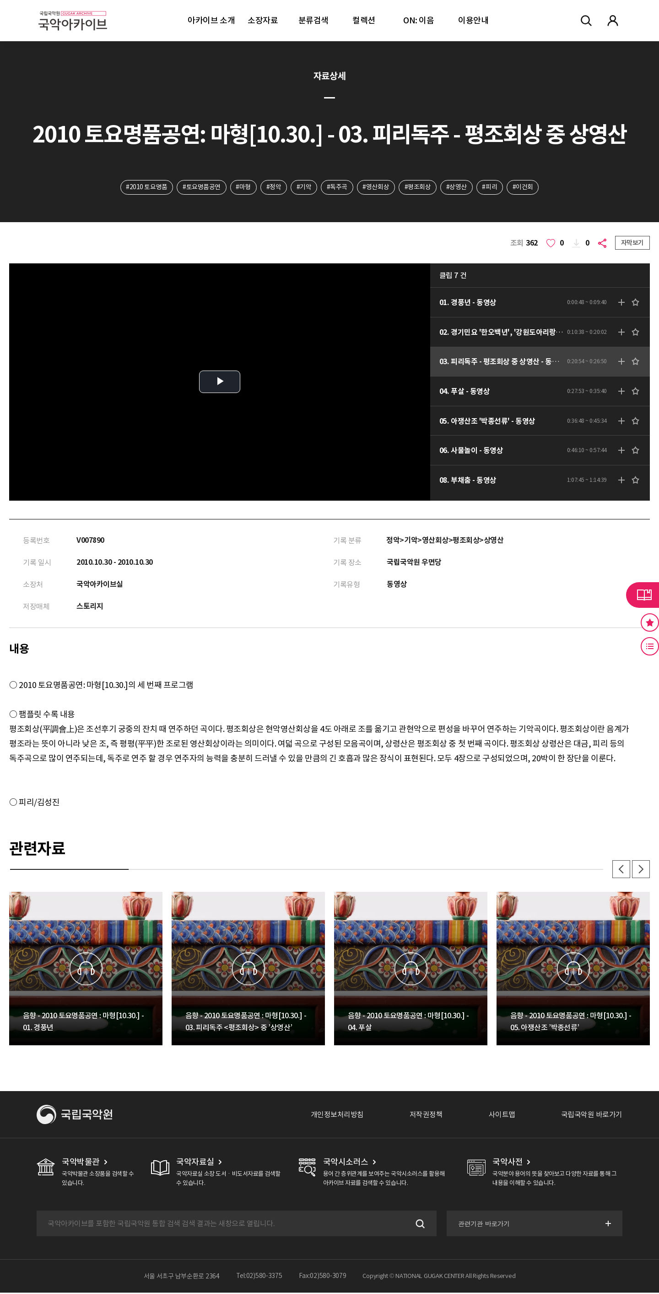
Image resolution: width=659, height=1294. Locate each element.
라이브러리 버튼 (642, 595)
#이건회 (523, 187)
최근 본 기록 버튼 (650, 646)
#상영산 (457, 187)
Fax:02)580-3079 (322, 1277)
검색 (418, 1225)
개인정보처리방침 (337, 1115)
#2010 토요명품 (145, 187)
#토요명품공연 (201, 187)
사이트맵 (502, 1115)
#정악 (273, 187)
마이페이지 (612, 20)
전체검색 (586, 20)
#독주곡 (337, 187)
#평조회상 (418, 187)
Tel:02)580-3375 (259, 1277)
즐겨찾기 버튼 (650, 622)
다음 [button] (641, 870)
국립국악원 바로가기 (591, 1115)
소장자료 (263, 20)
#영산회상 (376, 187)
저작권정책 (426, 1115)
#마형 (242, 187)
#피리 (490, 187)
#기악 (303, 187)
